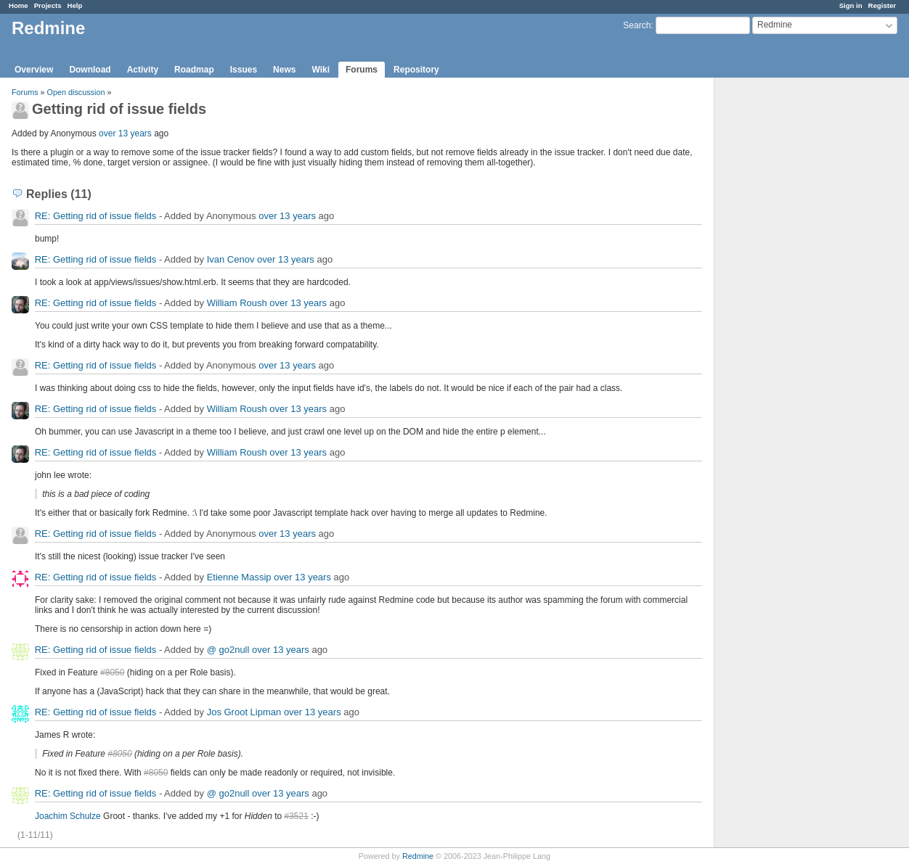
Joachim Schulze (68, 816)
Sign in (851, 5)
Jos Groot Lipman (244, 712)
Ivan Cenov (231, 259)
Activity (142, 70)
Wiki (320, 70)
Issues (243, 70)
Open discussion (76, 92)
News (284, 70)
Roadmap (194, 70)
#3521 (297, 816)
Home (18, 5)
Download (89, 70)
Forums (362, 70)
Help (75, 5)
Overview (34, 70)
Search (637, 25)
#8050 (112, 672)
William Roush (237, 302)
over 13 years (125, 133)
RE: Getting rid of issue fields (96, 215)
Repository (416, 70)
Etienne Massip (239, 577)
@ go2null (228, 649)
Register (882, 5)
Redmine (417, 856)
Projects (48, 5)
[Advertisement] (787, 305)
